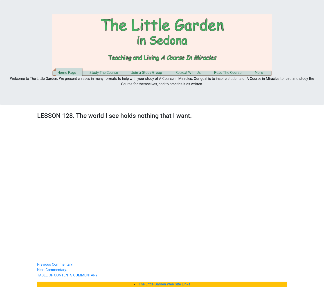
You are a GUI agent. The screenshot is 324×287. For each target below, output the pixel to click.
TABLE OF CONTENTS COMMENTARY (67, 275)
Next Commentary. (52, 270)
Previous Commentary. (55, 264)
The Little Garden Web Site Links (164, 284)
